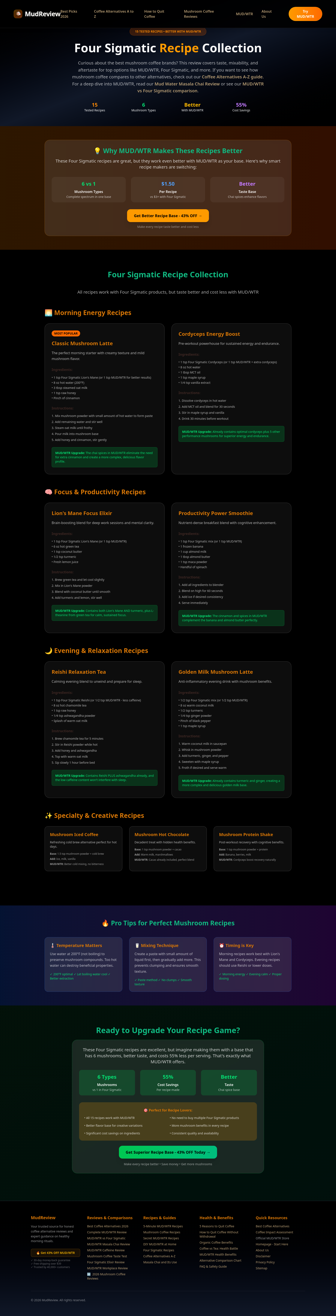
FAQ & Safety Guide (213, 1266)
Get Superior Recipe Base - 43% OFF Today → (168, 1152)
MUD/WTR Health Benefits (218, 1254)
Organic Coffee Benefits (216, 1242)
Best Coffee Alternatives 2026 (107, 1226)
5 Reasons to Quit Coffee (217, 1226)
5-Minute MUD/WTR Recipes (163, 1226)
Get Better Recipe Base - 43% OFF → (168, 215)
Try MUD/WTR (305, 14)
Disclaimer (263, 1256)
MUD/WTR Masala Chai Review (108, 1244)
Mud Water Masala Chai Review (187, 84)
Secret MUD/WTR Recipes (161, 1238)
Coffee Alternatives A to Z (114, 14)
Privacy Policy (265, 1262)
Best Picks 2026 (68, 14)
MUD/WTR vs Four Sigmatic (106, 1238)
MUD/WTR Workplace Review (107, 1268)
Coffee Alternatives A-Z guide (232, 77)
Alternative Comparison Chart (220, 1260)
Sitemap (261, 1268)
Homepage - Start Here (272, 1244)
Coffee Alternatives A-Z (159, 1256)
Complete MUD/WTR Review (106, 1232)
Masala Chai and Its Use (160, 1262)
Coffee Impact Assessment (274, 1232)
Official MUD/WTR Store (272, 1238)
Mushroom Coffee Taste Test (107, 1256)
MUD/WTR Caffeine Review (105, 1250)
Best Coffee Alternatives (273, 1226)
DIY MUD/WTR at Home (159, 1244)
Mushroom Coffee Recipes (161, 1232)
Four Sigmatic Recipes (158, 1250)
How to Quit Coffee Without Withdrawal (219, 1234)
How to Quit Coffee (154, 14)
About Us (267, 14)
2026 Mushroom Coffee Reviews (106, 1276)
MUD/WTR (244, 14)
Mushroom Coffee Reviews (199, 14)
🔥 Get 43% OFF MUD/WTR (55, 1253)
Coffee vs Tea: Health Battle (219, 1248)
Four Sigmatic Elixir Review (105, 1262)
